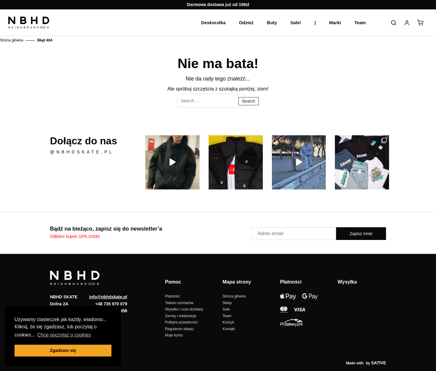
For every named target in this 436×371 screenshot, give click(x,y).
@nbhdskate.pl (82, 151)
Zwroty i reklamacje (180, 316)
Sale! (295, 22)
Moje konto (174, 335)
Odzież (246, 22)
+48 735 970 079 (111, 303)
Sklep (227, 303)
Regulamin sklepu (179, 329)
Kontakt (229, 329)
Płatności (172, 296)
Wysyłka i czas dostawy (184, 309)
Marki (335, 22)
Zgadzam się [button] (63, 350)
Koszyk (228, 322)
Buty (272, 22)
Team (360, 22)
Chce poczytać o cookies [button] (64, 334)
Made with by (366, 363)
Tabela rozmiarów (179, 303)
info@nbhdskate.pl (108, 296)
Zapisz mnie (361, 233)
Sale (226, 309)
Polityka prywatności (181, 322)
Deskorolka (213, 22)
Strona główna (11, 40)
